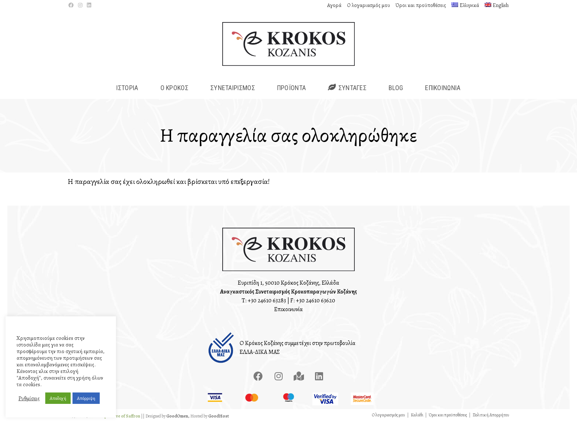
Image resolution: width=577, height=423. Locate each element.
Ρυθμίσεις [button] (29, 398)
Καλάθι (417, 415)
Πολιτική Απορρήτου (490, 415)
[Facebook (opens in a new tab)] (72, 5)
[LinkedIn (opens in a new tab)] (89, 5)
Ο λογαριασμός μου (368, 5)
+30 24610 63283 (267, 300)
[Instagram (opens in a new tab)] (80, 5)
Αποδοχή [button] (58, 398)
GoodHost (218, 416)
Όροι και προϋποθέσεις (421, 5)
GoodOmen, (178, 416)
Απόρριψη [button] (86, 398)
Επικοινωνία (288, 309)
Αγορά (334, 5)
